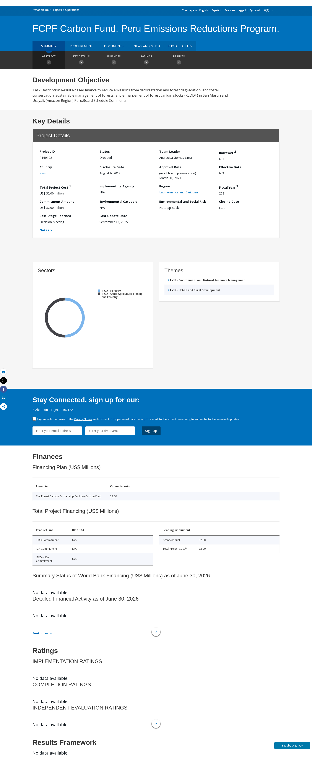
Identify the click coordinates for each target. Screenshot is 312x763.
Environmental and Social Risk (182, 201)
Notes (44, 230)
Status (104, 151)
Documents (114, 46)
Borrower (227, 152)
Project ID (47, 151)
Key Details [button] (81, 60)
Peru (43, 173)
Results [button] (179, 60)
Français (230, 10)
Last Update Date (113, 216)
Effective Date (230, 167)
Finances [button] (114, 60)
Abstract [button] (49, 60)
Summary (48, 46)
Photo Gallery (180, 46)
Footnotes (40, 633)
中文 (266, 10)
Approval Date (170, 167)
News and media (146, 46)
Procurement (81, 46)
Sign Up (151, 431)
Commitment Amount (57, 201)
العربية (242, 10)
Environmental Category (118, 201)
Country (46, 167)
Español (216, 10)
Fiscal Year (228, 187)
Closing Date (229, 201)
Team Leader (169, 151)
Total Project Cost (55, 187)
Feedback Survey (292, 745)
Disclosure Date (111, 167)
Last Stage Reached (55, 216)
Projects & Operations (65, 10)
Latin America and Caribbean (179, 192)
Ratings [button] (146, 60)
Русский (255, 10)
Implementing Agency (116, 186)
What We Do (41, 10)
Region (164, 186)
